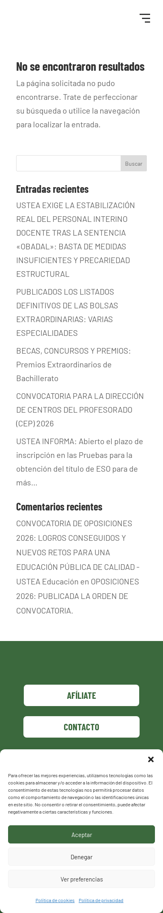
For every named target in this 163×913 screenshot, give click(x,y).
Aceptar (81, 834)
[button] (151, 759)
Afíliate (81, 695)
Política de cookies (55, 900)
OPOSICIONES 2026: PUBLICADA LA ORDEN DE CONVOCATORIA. (77, 595)
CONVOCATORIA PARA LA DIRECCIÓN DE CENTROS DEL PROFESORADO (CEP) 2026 (80, 409)
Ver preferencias (82, 879)
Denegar (81, 856)
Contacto (81, 726)
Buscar (133, 163)
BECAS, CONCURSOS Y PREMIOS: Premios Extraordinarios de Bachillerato (73, 364)
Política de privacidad (101, 900)
